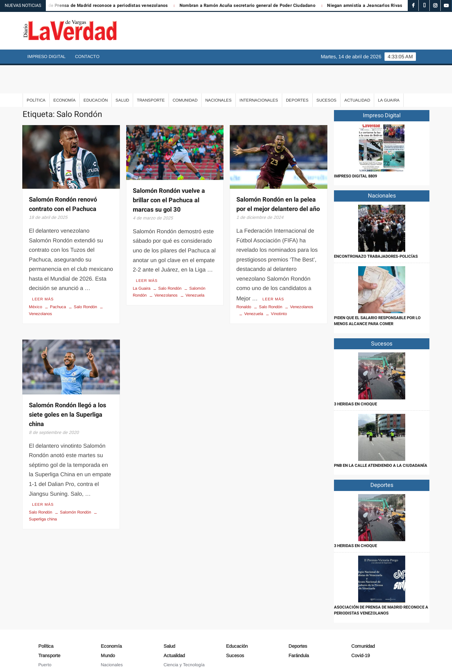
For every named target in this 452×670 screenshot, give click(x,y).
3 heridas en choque (355, 376)
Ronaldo (243, 278)
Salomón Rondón (75, 482)
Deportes (297, 72)
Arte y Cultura (177, 645)
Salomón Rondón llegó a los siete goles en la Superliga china (67, 386)
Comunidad (185, 72)
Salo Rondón (85, 278)
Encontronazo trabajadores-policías (376, 228)
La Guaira (389, 72)
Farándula (298, 627)
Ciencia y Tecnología (184, 636)
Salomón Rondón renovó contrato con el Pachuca (63, 176)
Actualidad (357, 72)
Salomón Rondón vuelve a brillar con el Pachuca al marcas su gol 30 (169, 172)
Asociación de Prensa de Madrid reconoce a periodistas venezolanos (109, 5)
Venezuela (195, 266)
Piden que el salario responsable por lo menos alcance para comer (377, 293)
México (35, 278)
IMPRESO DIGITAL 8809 (355, 148)
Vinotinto (279, 284)
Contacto (87, 56)
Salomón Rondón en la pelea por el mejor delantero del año (278, 176)
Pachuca (58, 278)
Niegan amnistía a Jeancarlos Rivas (378, 5)
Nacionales (218, 72)
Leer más (43, 270)
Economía (64, 72)
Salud (122, 72)
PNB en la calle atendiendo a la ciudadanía (380, 437)
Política (36, 72)
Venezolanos (166, 266)
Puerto (44, 636)
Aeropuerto (49, 645)
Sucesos (326, 72)
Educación (95, 72)
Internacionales (258, 72)
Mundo (108, 627)
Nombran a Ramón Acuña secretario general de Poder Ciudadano (261, 5)
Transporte (151, 72)
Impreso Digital (46, 56)
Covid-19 (360, 627)
